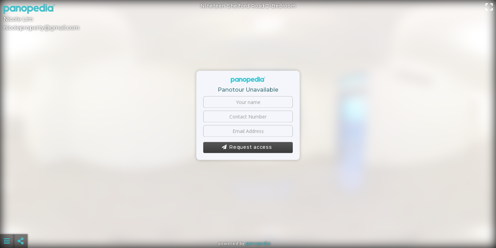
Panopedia (258, 243)
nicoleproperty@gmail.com (41, 27)
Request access (247, 147)
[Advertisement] (248, 223)
